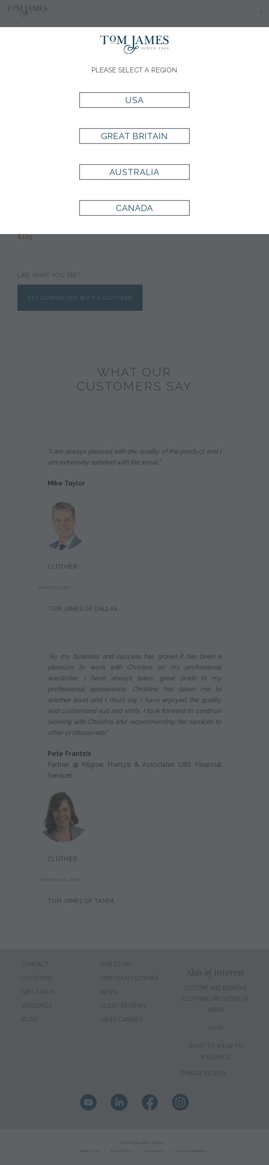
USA (134, 100)
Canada (134, 208)
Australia (134, 172)
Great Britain (134, 136)
